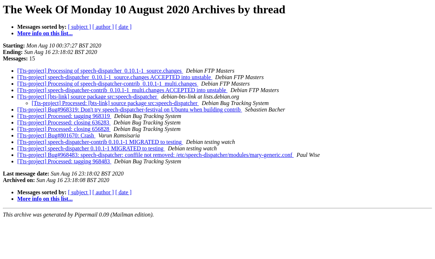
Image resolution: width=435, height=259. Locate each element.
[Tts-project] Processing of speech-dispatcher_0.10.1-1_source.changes (100, 71)
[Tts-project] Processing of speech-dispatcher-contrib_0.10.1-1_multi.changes (107, 84)
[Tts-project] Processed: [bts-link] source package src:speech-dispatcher (115, 103)
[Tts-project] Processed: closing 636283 (64, 122)
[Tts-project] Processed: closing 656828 (64, 129)
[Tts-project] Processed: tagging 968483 (64, 161)
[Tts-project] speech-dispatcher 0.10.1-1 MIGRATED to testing (91, 148)
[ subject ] (79, 27)
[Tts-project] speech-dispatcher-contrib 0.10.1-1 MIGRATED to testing (100, 142)
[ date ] (123, 27)
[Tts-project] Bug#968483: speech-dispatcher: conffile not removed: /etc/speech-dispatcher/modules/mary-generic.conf (155, 155)
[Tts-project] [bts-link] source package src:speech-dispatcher (87, 97)
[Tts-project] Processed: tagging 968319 (64, 116)
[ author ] (103, 27)
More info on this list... (45, 33)
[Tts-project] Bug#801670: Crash (56, 135)
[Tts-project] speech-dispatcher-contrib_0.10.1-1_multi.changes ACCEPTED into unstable (122, 90)
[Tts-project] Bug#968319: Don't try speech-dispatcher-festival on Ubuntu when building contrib (129, 109)
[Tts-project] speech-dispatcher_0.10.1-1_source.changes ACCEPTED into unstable (114, 77)
